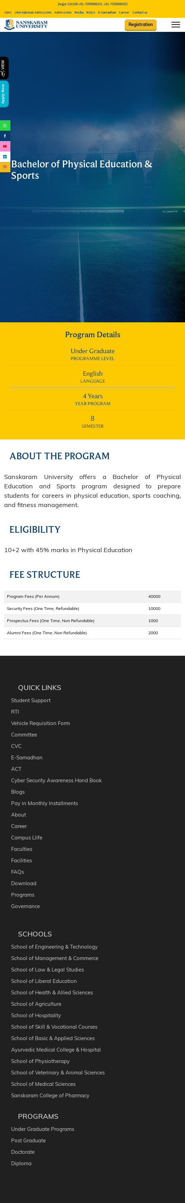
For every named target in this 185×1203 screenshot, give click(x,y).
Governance (25, 906)
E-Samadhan (107, 12)
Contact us (140, 12)
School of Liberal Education (44, 981)
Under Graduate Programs (42, 1129)
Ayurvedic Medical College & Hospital (56, 1049)
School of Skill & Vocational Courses (54, 1026)
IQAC (8, 12)
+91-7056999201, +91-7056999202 (102, 4)
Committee (24, 734)
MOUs (90, 12)
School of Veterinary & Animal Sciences (58, 1072)
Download (23, 883)
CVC (16, 746)
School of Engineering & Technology (54, 946)
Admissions (63, 12)
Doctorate (23, 1152)
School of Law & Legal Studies (47, 969)
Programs (22, 894)
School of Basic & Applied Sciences (53, 1038)
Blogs (18, 791)
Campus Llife (26, 837)
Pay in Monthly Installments (44, 803)
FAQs (17, 872)
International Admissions (33, 12)
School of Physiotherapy (40, 1061)
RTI (15, 711)
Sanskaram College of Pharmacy (50, 1095)
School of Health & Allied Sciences (52, 992)
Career (124, 12)
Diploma (21, 1163)
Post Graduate (28, 1140)
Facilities (21, 860)
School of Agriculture (36, 1004)
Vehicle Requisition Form (40, 723)
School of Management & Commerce (54, 958)
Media (78, 12)
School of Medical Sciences (43, 1084)
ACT (16, 769)
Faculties (21, 849)
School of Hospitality (36, 1015)
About (18, 814)
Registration (141, 24)
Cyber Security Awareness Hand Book (56, 780)
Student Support (31, 700)
